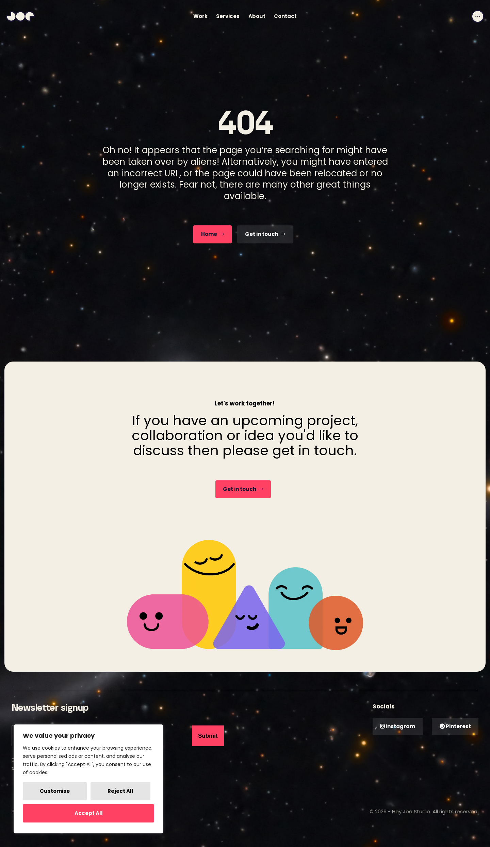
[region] (88, 779)
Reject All (120, 791)
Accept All (89, 813)
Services (228, 16)
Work (200, 16)
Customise (55, 791)
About (256, 16)
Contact (285, 16)
